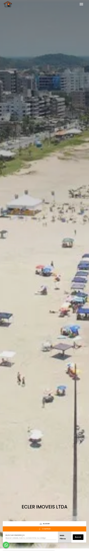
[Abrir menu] (81, 4)
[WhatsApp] (6, 545)
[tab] (44, 523)
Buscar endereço (15, 535)
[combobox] (31, 537)
